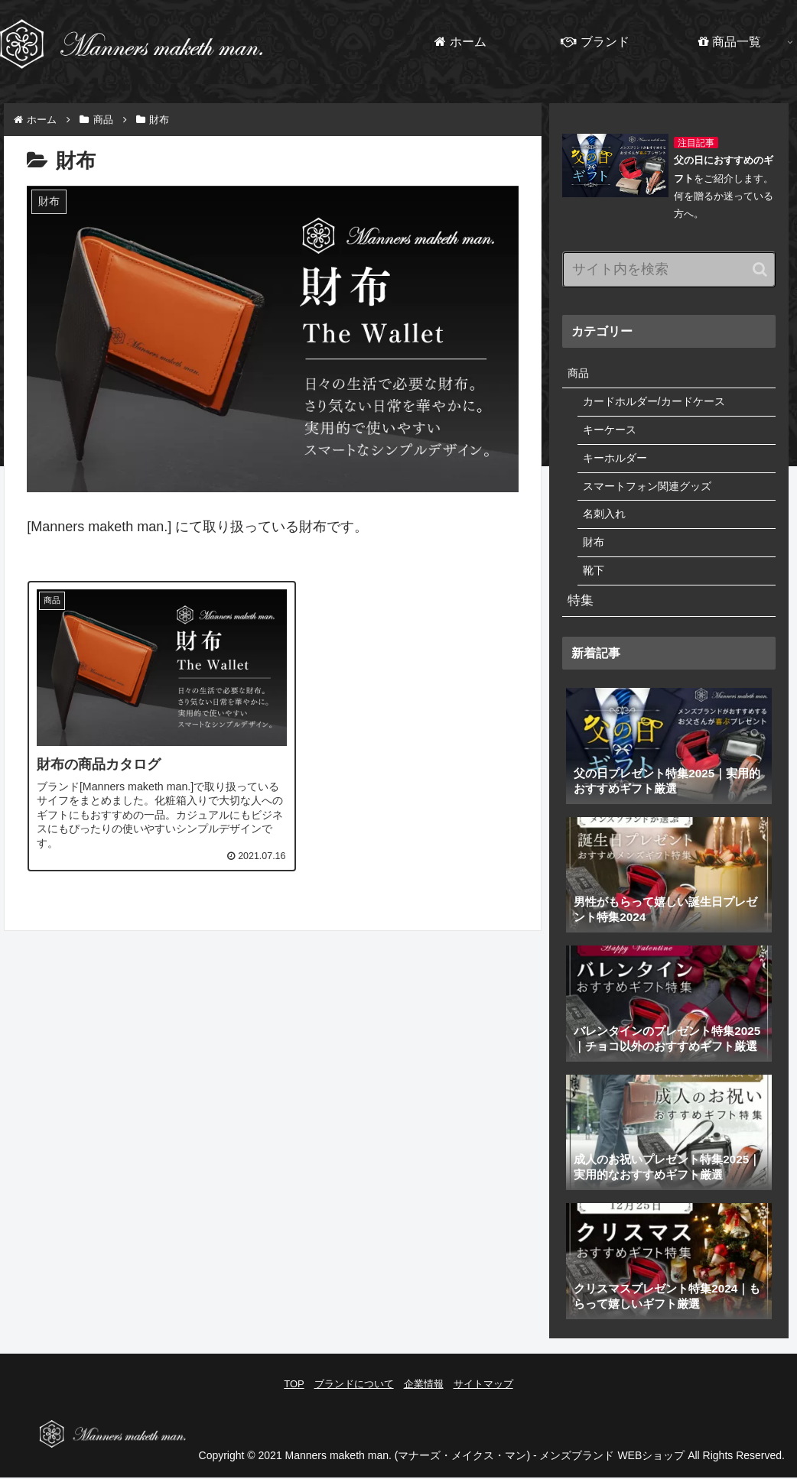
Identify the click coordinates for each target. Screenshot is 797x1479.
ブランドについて (354, 1396)
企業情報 (424, 1396)
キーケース (611, 433)
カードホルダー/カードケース (659, 403)
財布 (594, 551)
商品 (579, 374)
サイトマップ (483, 1396)
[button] (760, 269)
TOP (294, 1396)
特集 (581, 612)
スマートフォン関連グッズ (652, 492)
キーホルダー (617, 462)
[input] (669, 269)
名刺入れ (606, 521)
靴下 (594, 580)
